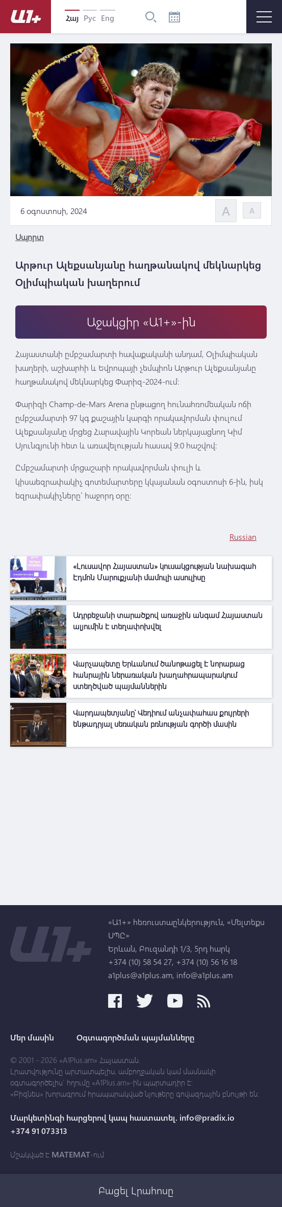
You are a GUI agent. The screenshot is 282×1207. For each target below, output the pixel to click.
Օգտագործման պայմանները (135, 1037)
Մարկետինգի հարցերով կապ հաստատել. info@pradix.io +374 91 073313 (122, 1124)
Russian (243, 536)
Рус (90, 17)
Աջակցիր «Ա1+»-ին (141, 321)
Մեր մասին (32, 1037)
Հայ (72, 17)
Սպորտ (29, 237)
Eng (107, 17)
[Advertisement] (141, 823)
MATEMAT (71, 1154)
